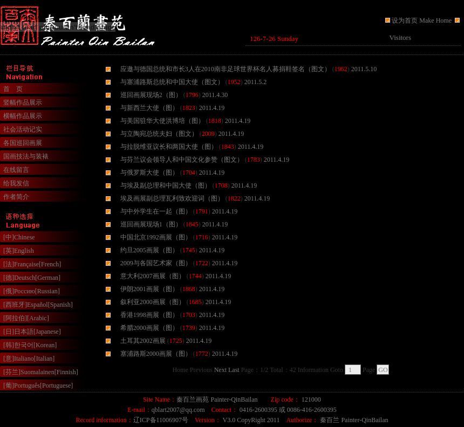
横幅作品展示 (22, 116)
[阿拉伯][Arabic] (26, 318)
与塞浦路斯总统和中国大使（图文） (172, 82)
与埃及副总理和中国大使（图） (165, 185)
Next (220, 370)
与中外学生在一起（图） (156, 211)
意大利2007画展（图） (152, 276)
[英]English (18, 250)
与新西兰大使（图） (149, 108)
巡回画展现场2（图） (151, 95)
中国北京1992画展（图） (156, 237)
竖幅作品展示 (22, 102)
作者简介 (16, 197)
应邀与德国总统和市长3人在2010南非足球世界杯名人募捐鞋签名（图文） (225, 69)
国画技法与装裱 (26, 156)
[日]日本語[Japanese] (32, 331)
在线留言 (16, 170)
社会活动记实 (22, 129)
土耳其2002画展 (143, 341)
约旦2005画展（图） (149, 250)
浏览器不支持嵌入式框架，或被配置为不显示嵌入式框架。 (353, 39)
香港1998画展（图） (149, 315)
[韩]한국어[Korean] (30, 345)
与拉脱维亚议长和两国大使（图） (168, 146)
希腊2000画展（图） (149, 328)
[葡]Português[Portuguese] (38, 385)
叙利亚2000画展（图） (152, 302)
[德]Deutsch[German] (31, 277)
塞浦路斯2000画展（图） (156, 353)
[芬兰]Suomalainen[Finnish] (40, 372)
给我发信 (16, 183)
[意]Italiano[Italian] (28, 358)
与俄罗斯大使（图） (149, 172)
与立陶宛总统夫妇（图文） (159, 133)
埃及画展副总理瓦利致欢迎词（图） (172, 198)
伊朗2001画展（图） (149, 289)
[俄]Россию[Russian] (31, 291)
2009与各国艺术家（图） (156, 263)
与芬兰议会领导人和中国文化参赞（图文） (181, 159)
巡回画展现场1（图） (151, 224)
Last (234, 370)
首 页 (13, 89)
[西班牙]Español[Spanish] (38, 304)
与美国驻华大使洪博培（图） (162, 121)
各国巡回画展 (22, 143)
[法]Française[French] (32, 264)
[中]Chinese (19, 237)
